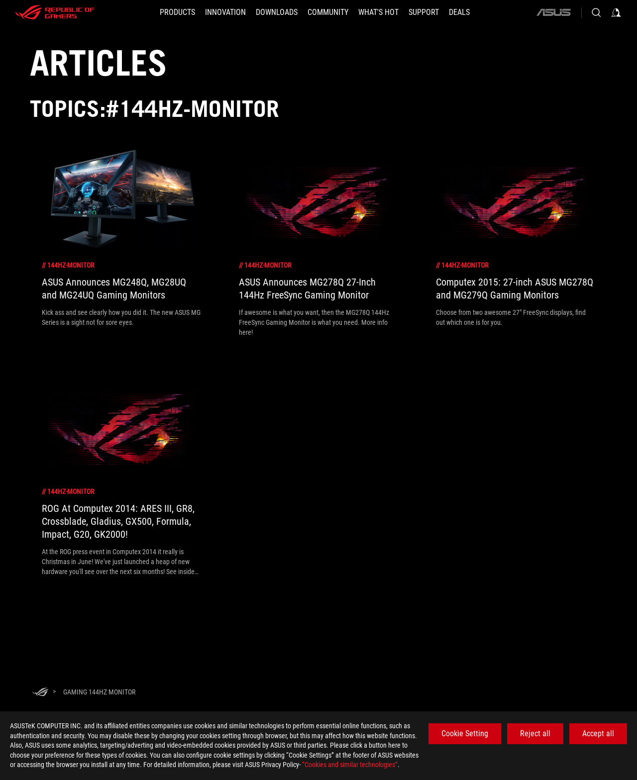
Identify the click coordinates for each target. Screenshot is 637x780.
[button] (177, 12)
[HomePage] (40, 692)
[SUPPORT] (424, 12)
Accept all (598, 733)
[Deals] (459, 12)
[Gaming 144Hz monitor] (99, 692)
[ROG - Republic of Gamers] (55, 12)
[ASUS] (553, 12)
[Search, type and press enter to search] (596, 12)
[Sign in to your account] (616, 12)
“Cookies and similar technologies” (350, 765)
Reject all (535, 733)
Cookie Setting (464, 733)
